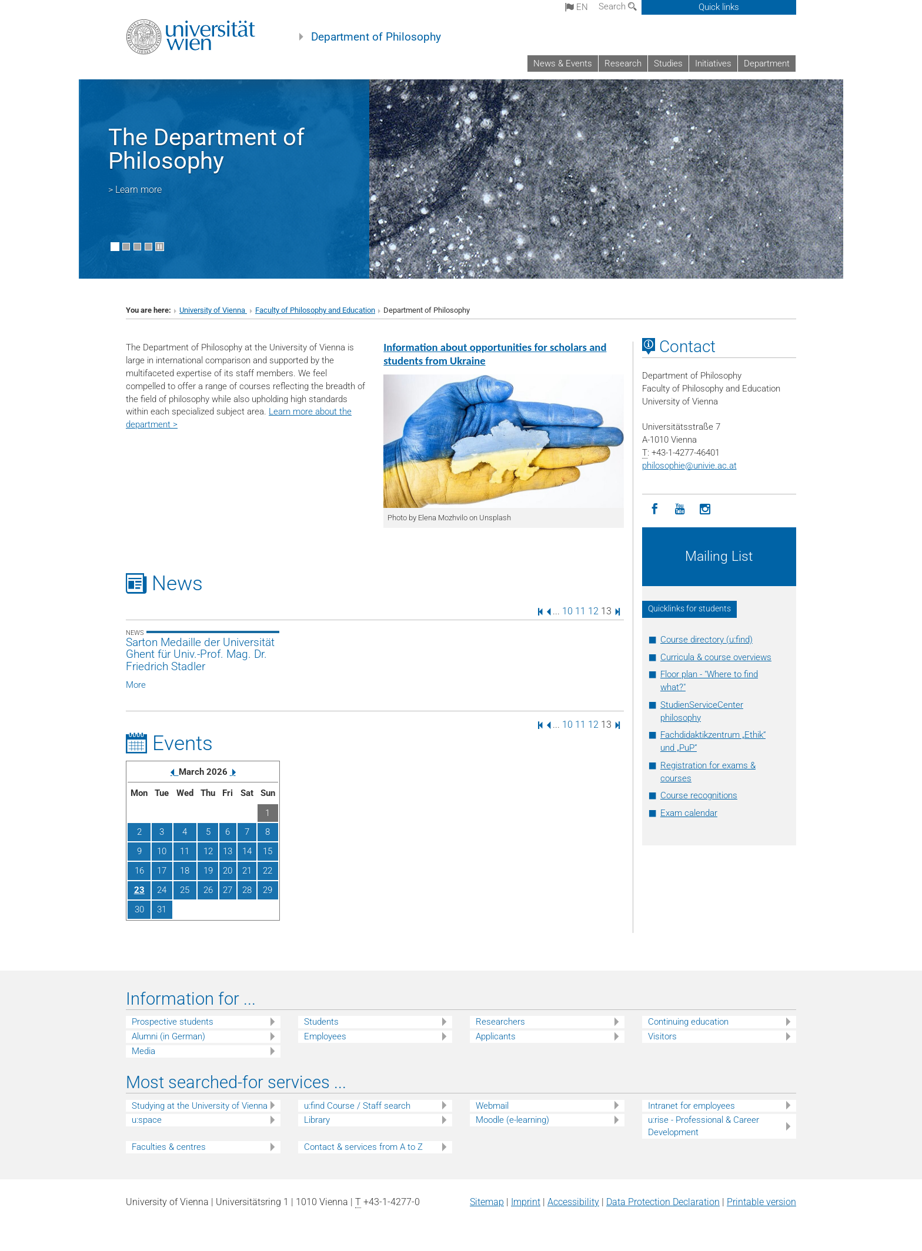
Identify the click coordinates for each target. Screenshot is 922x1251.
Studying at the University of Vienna (200, 1106)
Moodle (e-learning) (512, 1120)
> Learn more (135, 189)
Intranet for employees (691, 1106)
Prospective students (172, 1021)
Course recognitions (698, 795)
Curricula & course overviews (715, 657)
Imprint (525, 1201)
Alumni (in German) (168, 1036)
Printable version (761, 1201)
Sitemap (487, 1201)
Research (623, 63)
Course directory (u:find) (706, 639)
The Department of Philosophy (206, 149)
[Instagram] (705, 509)
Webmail (492, 1106)
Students (321, 1021)
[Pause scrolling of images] (159, 246)
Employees (325, 1036)
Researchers (500, 1021)
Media (143, 1051)
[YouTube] (680, 509)
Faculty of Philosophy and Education (315, 310)
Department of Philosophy (376, 37)
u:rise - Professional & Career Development (703, 1126)
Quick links (719, 7)
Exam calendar (688, 813)
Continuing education (688, 1021)
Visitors (662, 1036)
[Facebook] (654, 509)
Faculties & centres (169, 1147)
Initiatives (713, 63)
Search (618, 6)
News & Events (562, 63)
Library (317, 1120)
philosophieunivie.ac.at (689, 465)
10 (567, 611)
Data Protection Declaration (663, 1201)
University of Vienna (213, 310)
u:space (147, 1120)
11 (580, 611)
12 (593, 611)
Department (767, 63)
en (576, 7)
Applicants (496, 1036)
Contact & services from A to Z (363, 1147)
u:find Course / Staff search (357, 1106)
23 (139, 890)
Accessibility (573, 1201)
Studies (668, 63)
